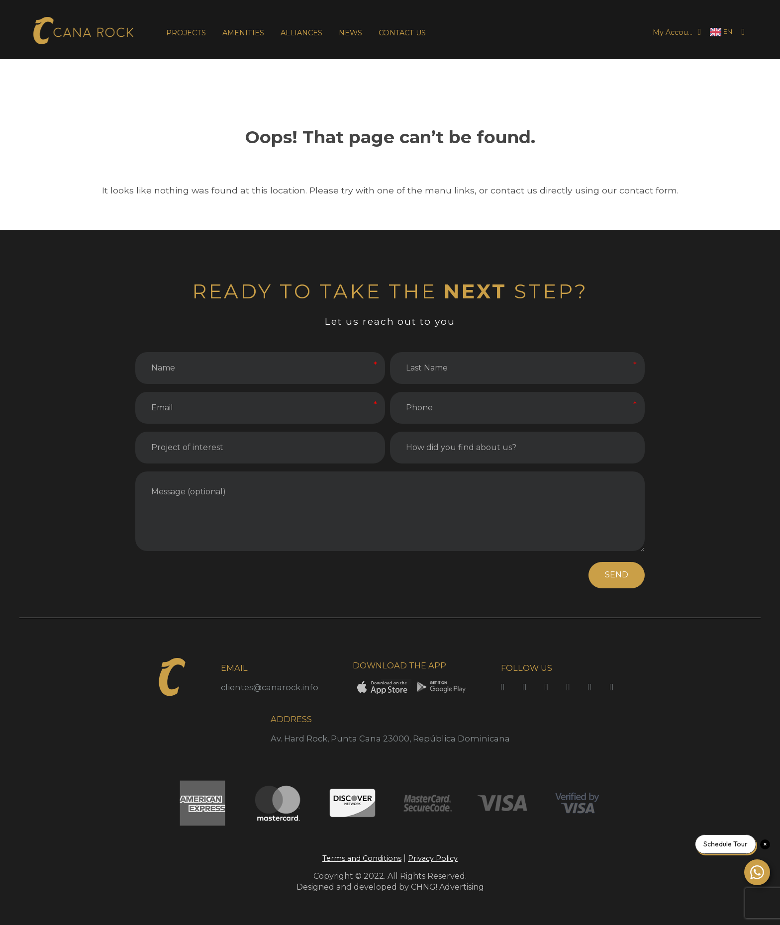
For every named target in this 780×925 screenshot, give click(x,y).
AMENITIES (243, 32)
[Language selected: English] (721, 32)
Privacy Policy (433, 858)
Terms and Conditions (361, 858)
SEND (616, 574)
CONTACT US (402, 32)
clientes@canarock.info (269, 687)
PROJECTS (186, 32)
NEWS (350, 32)
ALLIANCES (301, 32)
